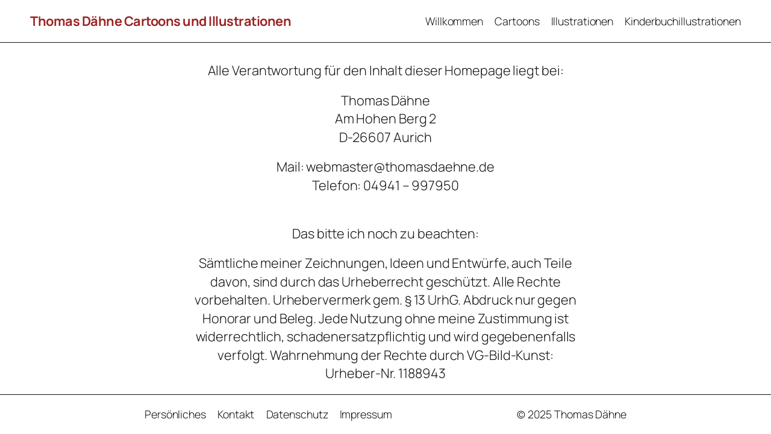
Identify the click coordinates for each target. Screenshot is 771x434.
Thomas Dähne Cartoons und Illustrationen (160, 21)
